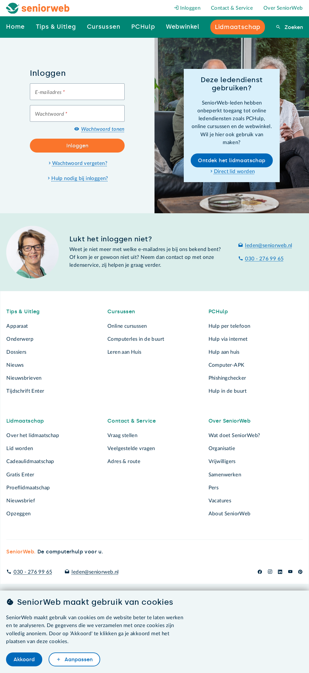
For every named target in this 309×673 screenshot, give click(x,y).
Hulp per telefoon (229, 326)
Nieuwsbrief (20, 500)
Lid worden (19, 448)
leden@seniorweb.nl (268, 245)
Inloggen (187, 8)
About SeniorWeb (230, 513)
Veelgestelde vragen (131, 448)
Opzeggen (18, 513)
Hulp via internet (228, 339)
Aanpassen (78, 659)
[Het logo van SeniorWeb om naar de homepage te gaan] (38, 8)
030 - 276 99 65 (264, 258)
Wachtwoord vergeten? (79, 163)
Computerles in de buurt (135, 339)
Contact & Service (232, 8)
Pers (214, 487)
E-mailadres (50, 92)
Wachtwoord (51, 114)
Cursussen (121, 311)
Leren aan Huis (124, 352)
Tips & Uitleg (23, 311)
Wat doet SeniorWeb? (234, 435)
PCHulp (218, 311)
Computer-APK (226, 365)
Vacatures (220, 500)
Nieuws (15, 365)
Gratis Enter (20, 474)
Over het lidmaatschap (32, 435)
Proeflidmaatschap (28, 487)
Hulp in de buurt (228, 391)
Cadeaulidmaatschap (30, 461)
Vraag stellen (122, 435)
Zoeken (293, 27)
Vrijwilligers (222, 461)
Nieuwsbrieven (23, 378)
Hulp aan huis (224, 352)
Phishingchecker (227, 378)
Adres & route (123, 461)
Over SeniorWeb (283, 8)
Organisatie (222, 448)
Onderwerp (19, 339)
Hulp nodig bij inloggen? (79, 178)
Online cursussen (127, 326)
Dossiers (16, 352)
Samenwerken (225, 474)
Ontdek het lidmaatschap (231, 160)
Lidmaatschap (25, 421)
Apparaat (17, 326)
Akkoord (24, 659)
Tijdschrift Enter (25, 391)
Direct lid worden (234, 171)
